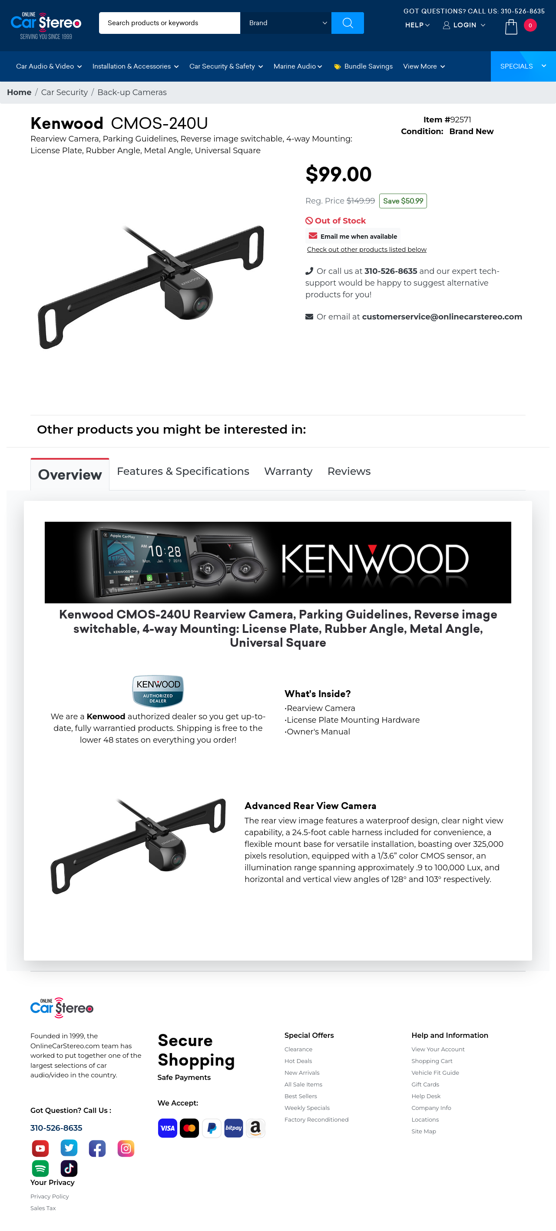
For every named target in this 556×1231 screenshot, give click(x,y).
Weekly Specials (307, 1107)
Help (414, 25)
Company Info (431, 1107)
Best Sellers (301, 1096)
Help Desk (426, 1096)
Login (465, 25)
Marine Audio (298, 66)
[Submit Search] (347, 23)
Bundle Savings (363, 66)
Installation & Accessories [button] (136, 66)
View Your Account (438, 1049)
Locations (425, 1119)
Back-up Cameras (132, 92)
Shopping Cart (432, 1060)
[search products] (169, 23)
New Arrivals (302, 1072)
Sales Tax (43, 1208)
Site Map (424, 1131)
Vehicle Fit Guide (436, 1072)
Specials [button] (523, 66)
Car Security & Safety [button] (226, 66)
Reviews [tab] (349, 471)
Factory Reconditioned (317, 1119)
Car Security (64, 92)
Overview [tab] (70, 474)
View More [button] (424, 66)
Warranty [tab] (288, 471)
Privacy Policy (49, 1196)
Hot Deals (298, 1060)
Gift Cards (426, 1084)
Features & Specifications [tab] (183, 471)
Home (19, 92)
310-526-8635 (523, 11)
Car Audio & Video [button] (49, 66)
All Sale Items (303, 1084)
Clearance (298, 1049)
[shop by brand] (285, 23)
